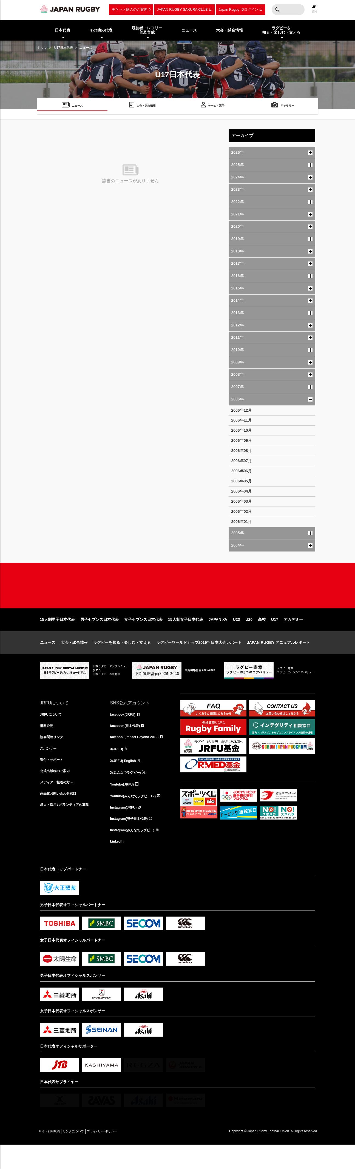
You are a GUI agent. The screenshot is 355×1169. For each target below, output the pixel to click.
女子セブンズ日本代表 (143, 637)
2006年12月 (241, 410)
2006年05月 (241, 481)
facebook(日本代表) (127, 744)
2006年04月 (241, 491)
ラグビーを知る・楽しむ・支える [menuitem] (281, 30)
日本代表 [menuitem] (62, 30)
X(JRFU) (117, 768)
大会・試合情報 (74, 660)
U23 (236, 637)
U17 (274, 637)
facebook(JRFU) (125, 732)
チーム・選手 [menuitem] (216, 106)
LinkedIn (118, 865)
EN (314, 12)
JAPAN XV (218, 637)
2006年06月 (241, 471)
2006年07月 (241, 461)
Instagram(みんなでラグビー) (136, 853)
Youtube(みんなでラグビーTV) (136, 817)
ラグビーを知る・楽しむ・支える (122, 660)
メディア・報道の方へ (59, 805)
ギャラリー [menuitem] (287, 106)
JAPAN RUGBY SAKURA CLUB (182, 9)
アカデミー (293, 637)
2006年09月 (241, 440)
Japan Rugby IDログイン (238, 9)
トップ (42, 48)
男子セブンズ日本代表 (99, 637)
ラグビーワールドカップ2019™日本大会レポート (199, 660)
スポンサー (49, 768)
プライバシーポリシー (120, 1155)
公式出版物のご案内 (57, 792)
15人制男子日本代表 (57, 637)
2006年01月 (241, 521)
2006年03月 (241, 501)
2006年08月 (241, 450)
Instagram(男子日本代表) (132, 841)
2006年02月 (241, 511)
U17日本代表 (63, 48)
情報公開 (47, 744)
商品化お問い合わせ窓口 (61, 817)
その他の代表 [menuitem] (100, 30)
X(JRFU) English (125, 780)
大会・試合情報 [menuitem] (229, 30)
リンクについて (84, 1155)
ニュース (47, 660)
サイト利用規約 (52, 1155)
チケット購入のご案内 (129, 9)
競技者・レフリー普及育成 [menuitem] (147, 30)
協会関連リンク (53, 756)
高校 (262, 637)
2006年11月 (241, 420)
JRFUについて (53, 732)
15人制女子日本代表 (185, 637)
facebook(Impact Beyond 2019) (138, 756)
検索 (277, 9)
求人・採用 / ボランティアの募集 (68, 829)
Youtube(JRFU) (124, 805)
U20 (248, 637)
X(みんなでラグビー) (128, 792)
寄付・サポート (53, 780)
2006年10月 (241, 430)
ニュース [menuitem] (189, 30)
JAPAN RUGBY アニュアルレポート (278, 660)
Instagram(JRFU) (125, 829)
